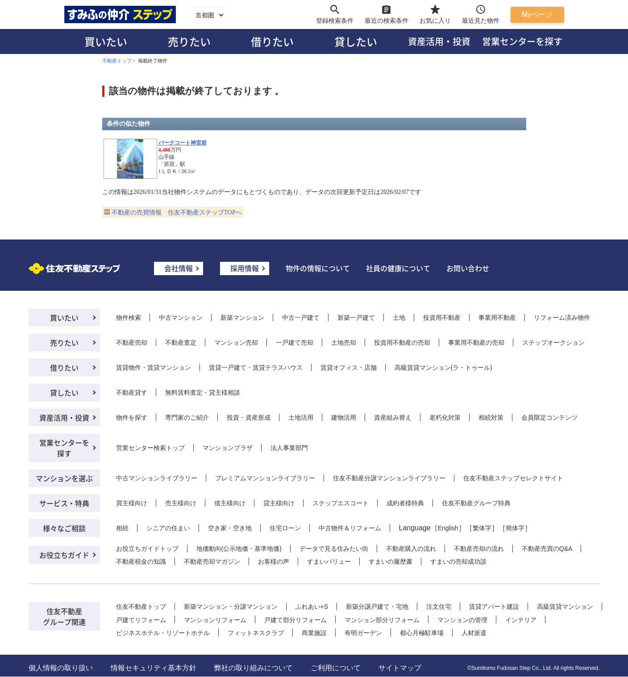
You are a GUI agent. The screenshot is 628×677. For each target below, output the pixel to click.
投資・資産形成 (248, 417)
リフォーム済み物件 (562, 317)
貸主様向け (279, 503)
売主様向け (180, 503)
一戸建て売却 (294, 342)
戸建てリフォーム (141, 619)
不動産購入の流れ (411, 548)
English (448, 528)
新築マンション (242, 317)
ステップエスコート (340, 503)
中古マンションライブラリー (156, 478)
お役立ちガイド (64, 554)
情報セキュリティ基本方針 (153, 668)
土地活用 (300, 417)
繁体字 (482, 528)
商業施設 (314, 632)
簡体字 (515, 528)
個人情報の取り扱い (61, 668)
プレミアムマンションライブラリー (265, 478)
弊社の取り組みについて (253, 668)
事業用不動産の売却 (476, 342)
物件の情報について (318, 268)
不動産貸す (131, 392)
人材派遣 (474, 632)
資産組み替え (393, 417)
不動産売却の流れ (479, 548)
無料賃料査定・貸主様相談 (202, 392)
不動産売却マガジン (212, 561)
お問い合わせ (467, 268)
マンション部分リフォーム (382, 619)
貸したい (355, 41)
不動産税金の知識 (141, 561)
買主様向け (131, 503)
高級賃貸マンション (565, 606)
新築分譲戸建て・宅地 (377, 606)
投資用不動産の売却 (402, 342)
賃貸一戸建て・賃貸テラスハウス (256, 367)
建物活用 (343, 417)
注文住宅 (438, 606)
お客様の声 (273, 561)
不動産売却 (131, 342)
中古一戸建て (301, 317)
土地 (399, 317)
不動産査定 (180, 342)
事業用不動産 (497, 317)
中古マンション (181, 317)
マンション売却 (236, 342)
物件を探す (131, 417)
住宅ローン (285, 528)
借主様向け (229, 503)
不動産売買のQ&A (547, 548)
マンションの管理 (462, 619)
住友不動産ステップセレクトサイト (513, 478)
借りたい (272, 41)
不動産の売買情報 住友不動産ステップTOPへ (177, 212)
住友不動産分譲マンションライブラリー (389, 478)
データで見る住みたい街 (333, 548)
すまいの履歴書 (390, 561)
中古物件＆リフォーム (350, 528)
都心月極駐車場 (422, 632)
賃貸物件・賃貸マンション (153, 367)
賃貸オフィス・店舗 (348, 367)
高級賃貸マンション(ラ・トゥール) (443, 367)
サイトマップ (399, 668)
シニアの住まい (168, 528)
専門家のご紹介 (187, 417)
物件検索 (128, 317)
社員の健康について (398, 268)
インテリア (521, 619)
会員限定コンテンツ (549, 417)
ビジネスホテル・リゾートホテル (163, 632)
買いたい (105, 41)
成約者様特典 (405, 503)
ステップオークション (553, 342)
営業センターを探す (522, 41)
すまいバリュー (329, 561)
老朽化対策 (445, 417)
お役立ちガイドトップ (147, 548)
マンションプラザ (228, 447)
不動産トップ (117, 60)
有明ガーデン (363, 632)
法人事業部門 (289, 447)
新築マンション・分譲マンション (231, 606)
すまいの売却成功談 (458, 561)
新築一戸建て (356, 317)
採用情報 (244, 268)
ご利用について (336, 668)
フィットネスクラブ (256, 632)
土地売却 (343, 342)
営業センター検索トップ (150, 447)
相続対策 (490, 417)
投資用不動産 (442, 317)
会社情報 (178, 268)
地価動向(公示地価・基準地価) (239, 548)
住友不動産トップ (141, 606)
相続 (122, 528)
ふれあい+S (312, 606)
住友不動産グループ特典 (476, 503)
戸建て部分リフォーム (295, 619)
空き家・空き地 (230, 528)
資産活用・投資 (439, 41)
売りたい (189, 41)
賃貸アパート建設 (494, 606)
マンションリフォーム (215, 619)
